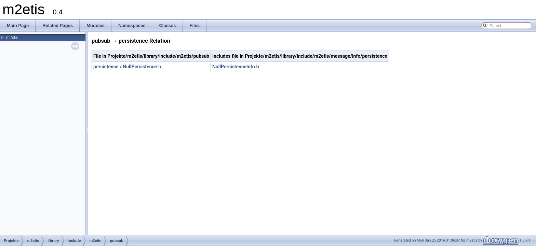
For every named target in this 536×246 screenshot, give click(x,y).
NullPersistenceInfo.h (235, 66)
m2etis (12, 37)
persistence (106, 66)
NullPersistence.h (142, 66)
